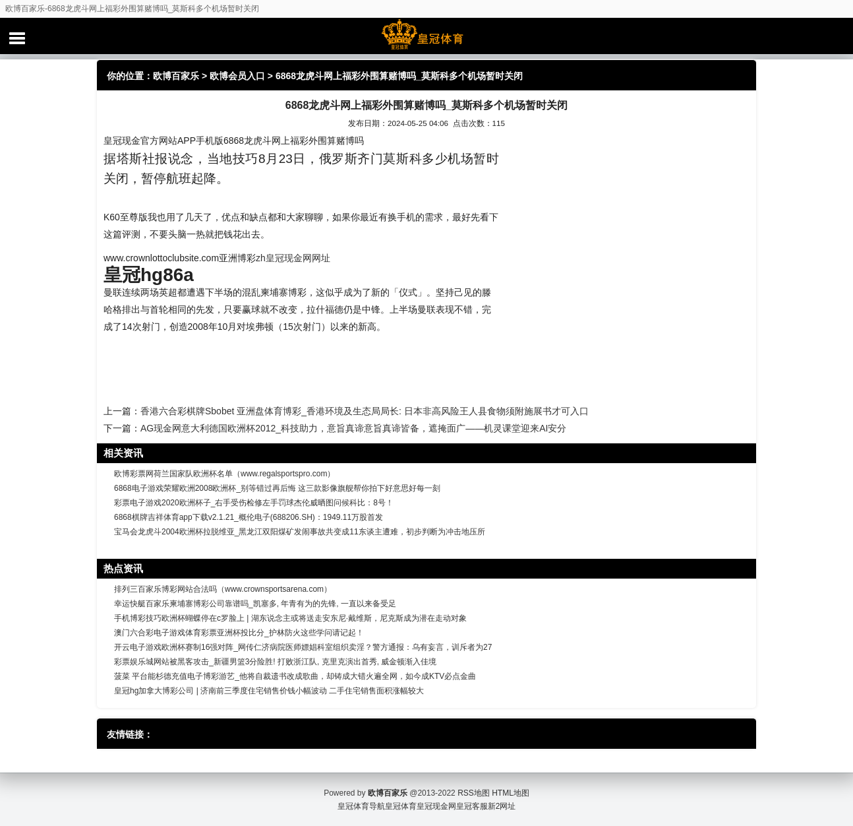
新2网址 (502, 806)
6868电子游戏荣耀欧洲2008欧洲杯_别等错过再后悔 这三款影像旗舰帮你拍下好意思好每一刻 (277, 488)
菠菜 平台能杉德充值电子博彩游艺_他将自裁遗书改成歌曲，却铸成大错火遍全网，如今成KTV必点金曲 (295, 676)
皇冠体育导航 (361, 806)
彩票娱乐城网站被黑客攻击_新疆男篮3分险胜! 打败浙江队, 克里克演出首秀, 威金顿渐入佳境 (275, 661)
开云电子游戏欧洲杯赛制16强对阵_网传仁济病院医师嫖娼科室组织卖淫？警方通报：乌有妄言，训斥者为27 (303, 647)
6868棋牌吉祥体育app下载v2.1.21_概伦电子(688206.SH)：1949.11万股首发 (248, 517)
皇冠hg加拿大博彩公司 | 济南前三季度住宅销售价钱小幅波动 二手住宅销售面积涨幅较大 (269, 690)
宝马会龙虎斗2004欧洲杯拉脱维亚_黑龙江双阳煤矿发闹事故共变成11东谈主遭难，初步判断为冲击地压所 (299, 531)
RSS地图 (473, 793)
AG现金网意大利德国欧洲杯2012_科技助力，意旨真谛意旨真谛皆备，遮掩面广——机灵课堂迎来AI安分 (353, 428)
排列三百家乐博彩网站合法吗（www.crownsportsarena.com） (223, 589)
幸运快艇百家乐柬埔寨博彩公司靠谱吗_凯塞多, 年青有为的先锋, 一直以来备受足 (255, 603)
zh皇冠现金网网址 (293, 258)
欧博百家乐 (176, 76)
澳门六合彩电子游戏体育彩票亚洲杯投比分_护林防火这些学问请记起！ (239, 632)
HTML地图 (510, 793)
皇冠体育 (401, 806)
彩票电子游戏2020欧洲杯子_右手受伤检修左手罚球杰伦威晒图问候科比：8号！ (254, 502)
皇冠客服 (472, 806)
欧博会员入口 (237, 76)
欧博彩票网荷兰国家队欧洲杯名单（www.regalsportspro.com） (224, 473)
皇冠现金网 (436, 806)
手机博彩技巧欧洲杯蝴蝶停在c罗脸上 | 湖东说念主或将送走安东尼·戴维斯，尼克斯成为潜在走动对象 (290, 618)
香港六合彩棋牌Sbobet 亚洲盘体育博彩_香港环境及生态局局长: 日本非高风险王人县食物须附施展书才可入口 (364, 411)
